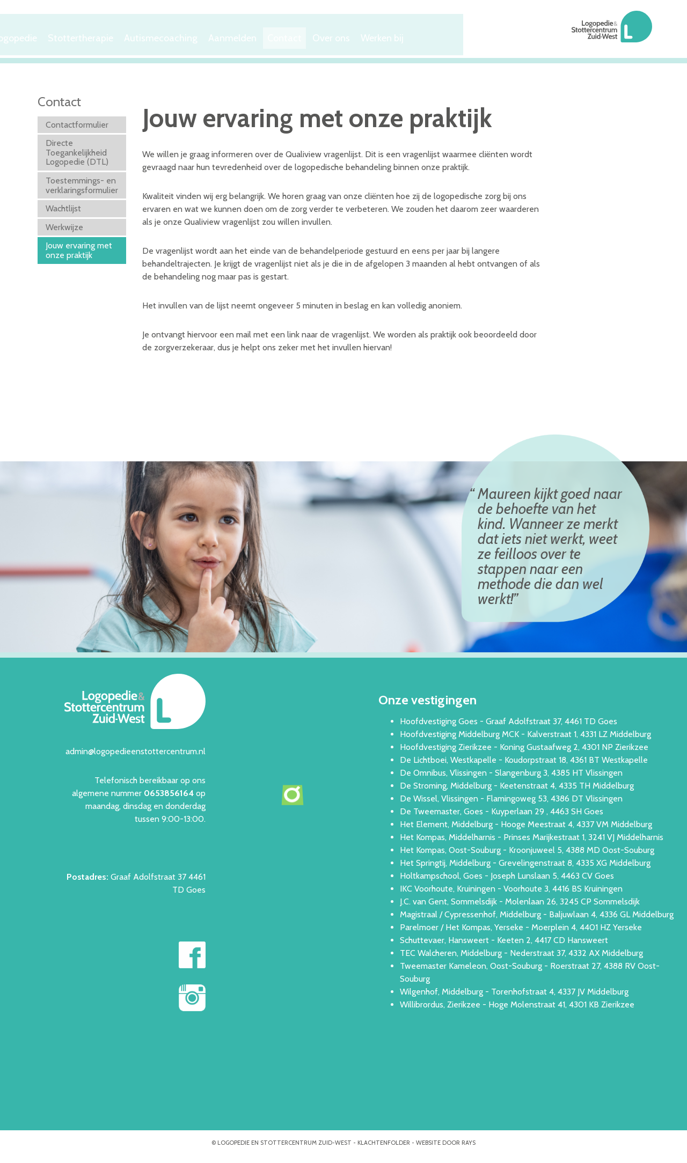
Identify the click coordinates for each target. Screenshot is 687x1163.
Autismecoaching (266, 36)
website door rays (446, 1140)
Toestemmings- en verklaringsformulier (82, 183)
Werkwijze (64, 225)
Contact (397, 36)
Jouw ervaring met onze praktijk (79, 249)
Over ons (450, 36)
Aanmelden (340, 36)
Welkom (61, 36)
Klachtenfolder (383, 1140)
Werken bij (507, 36)
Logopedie (116, 36)
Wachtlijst (63, 207)
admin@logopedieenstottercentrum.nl (135, 749)
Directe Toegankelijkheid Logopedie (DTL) (77, 150)
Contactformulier (77, 122)
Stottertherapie (185, 36)
